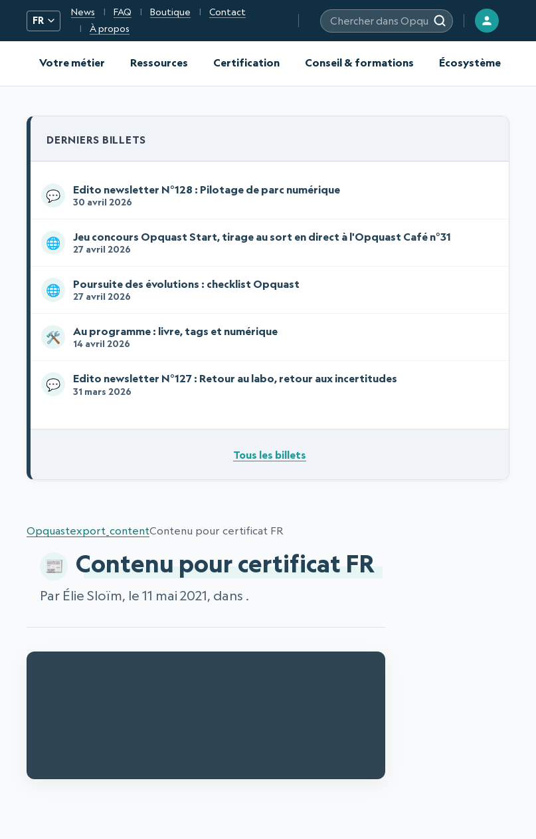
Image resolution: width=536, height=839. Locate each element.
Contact (227, 12)
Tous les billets (269, 454)
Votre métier (72, 62)
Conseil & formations (359, 62)
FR (43, 21)
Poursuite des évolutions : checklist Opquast (267, 289)
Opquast (48, 530)
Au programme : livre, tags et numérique (267, 337)
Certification (246, 62)
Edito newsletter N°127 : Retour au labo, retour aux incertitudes (267, 384)
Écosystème (470, 62)
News (83, 12)
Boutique (170, 12)
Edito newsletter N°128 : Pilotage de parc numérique (267, 195)
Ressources (159, 62)
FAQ (123, 12)
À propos (110, 29)
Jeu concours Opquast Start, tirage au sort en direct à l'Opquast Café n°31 (267, 242)
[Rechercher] (439, 20)
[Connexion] (487, 21)
